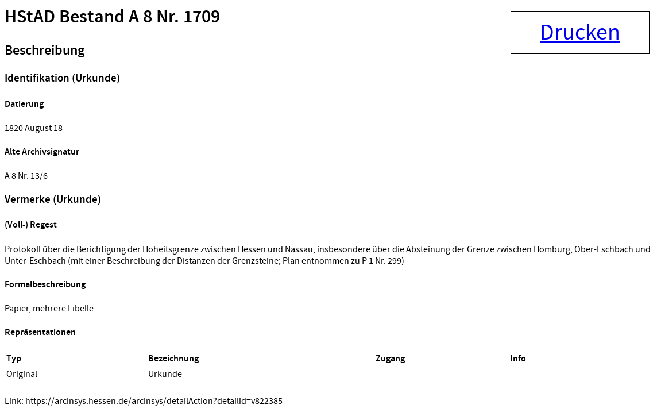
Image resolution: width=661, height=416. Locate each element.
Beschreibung (44, 50)
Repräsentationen (40, 332)
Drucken (580, 33)
